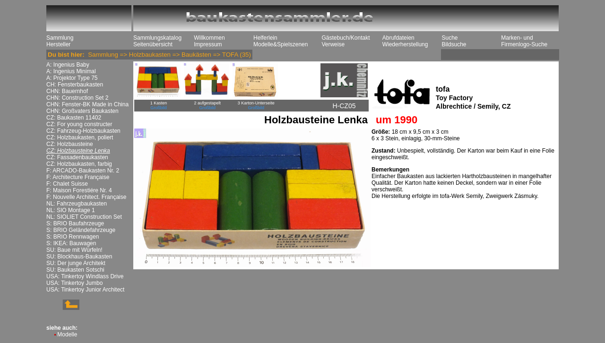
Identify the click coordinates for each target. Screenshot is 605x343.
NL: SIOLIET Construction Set (84, 217)
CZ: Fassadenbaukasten (77, 157)
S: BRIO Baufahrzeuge (75, 223)
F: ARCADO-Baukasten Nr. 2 (82, 170)
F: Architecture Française (77, 177)
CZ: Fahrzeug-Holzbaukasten (83, 131)
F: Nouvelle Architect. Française (86, 197)
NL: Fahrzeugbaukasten (76, 203)
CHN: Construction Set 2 (77, 97)
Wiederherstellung (405, 44)
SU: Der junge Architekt (75, 263)
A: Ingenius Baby (67, 64)
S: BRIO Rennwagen (72, 236)
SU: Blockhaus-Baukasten (79, 256)
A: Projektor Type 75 (72, 78)
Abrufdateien (398, 37)
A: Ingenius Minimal (71, 71)
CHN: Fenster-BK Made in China (87, 104)
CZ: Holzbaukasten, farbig (79, 164)
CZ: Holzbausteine (69, 144)
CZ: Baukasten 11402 (73, 117)
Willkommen (209, 37)
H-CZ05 (343, 106)
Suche (449, 37)
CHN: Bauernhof (67, 91)
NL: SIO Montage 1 (70, 210)
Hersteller (58, 44)
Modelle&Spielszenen (280, 44)
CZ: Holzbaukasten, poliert (79, 137)
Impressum (208, 44)
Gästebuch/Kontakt (345, 37)
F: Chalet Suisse (67, 183)
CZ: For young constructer (79, 124)
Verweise (333, 44)
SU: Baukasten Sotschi (75, 269)
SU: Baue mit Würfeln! (74, 250)
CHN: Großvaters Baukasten (82, 111)
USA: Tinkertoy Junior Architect (85, 289)
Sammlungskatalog (157, 37)
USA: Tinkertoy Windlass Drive (84, 276)
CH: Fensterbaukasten (74, 84)
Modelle (67, 334)
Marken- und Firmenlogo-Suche (524, 41)
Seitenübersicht (153, 44)
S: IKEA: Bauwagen (71, 243)
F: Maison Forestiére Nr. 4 (79, 190)
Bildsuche (453, 44)
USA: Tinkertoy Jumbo (74, 283)
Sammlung (59, 37)
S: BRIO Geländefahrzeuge (80, 230)
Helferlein (265, 37)
